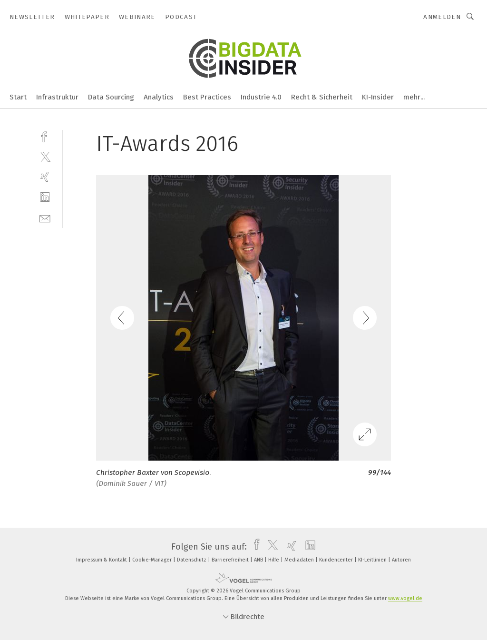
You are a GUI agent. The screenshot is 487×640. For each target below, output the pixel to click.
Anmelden (442, 17)
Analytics (159, 97)
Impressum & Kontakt (102, 560)
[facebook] (45, 136)
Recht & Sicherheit (321, 97)
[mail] (45, 218)
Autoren (401, 560)
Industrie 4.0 (261, 97)
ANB (259, 560)
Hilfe (274, 560)
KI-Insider (378, 97)
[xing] (45, 177)
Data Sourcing (111, 97)
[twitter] (45, 156)
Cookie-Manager (152, 560)
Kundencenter (336, 560)
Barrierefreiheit (231, 560)
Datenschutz (192, 560)
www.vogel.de (405, 598)
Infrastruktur (57, 97)
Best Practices (207, 97)
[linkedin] (45, 197)
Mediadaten (299, 560)
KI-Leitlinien (373, 560)
